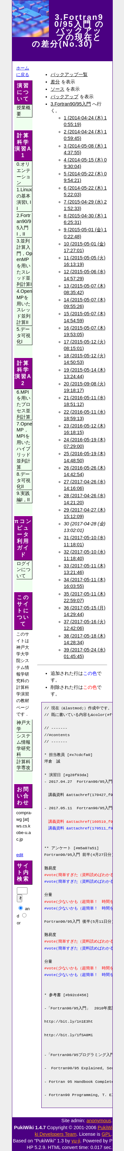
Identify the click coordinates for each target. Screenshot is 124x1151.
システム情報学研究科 (23, 745)
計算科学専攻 (23, 765)
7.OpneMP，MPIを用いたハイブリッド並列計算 (24, 445)
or (19, 922)
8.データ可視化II (23, 480)
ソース (57, 89)
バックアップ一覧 (69, 74)
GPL (106, 1134)
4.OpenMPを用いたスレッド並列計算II (24, 306)
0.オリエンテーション (23, 173)
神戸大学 (23, 725)
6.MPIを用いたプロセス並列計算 (23, 404)
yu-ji (75, 1140)
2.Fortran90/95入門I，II (24, 225)
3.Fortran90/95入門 (71, 104)
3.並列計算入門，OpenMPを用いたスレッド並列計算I (24, 262)
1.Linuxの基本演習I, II (24, 199)
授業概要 (23, 110)
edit (19, 854)
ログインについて (23, 569)
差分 (55, 81)
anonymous (99, 1120)
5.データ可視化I (23, 335)
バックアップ (64, 96)
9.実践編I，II (23, 496)
